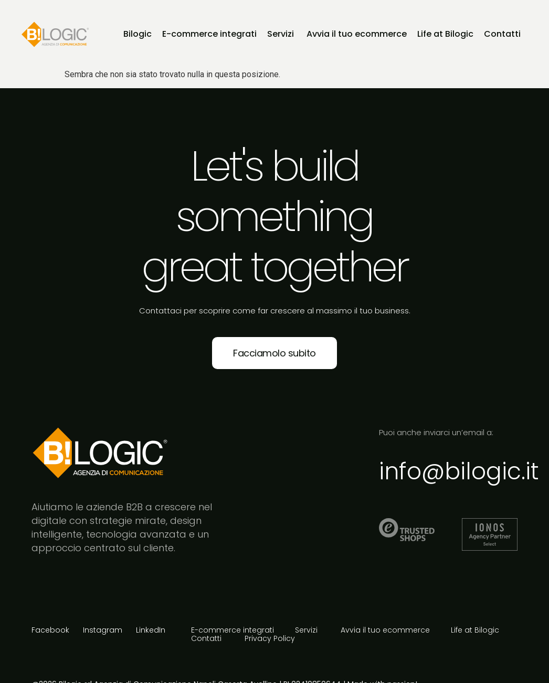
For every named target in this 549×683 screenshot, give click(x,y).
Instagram (102, 630)
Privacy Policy (270, 638)
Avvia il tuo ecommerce (385, 630)
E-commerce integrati (232, 630)
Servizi (307, 630)
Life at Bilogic (475, 630)
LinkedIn (150, 630)
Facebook (50, 630)
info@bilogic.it (459, 471)
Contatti (207, 638)
